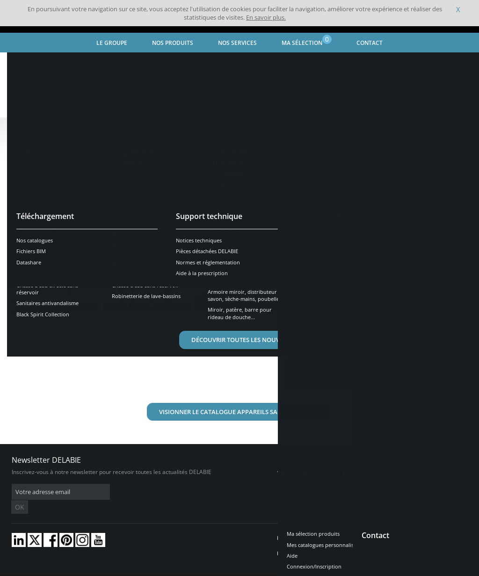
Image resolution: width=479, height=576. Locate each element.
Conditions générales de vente (78, 569)
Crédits (182, 569)
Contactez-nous (314, 486)
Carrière (299, 539)
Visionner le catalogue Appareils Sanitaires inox (239, 412)
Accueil (21, 63)
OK (160, 492)
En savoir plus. (266, 17)
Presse (297, 524)
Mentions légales (143, 569)
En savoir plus (332, 303)
